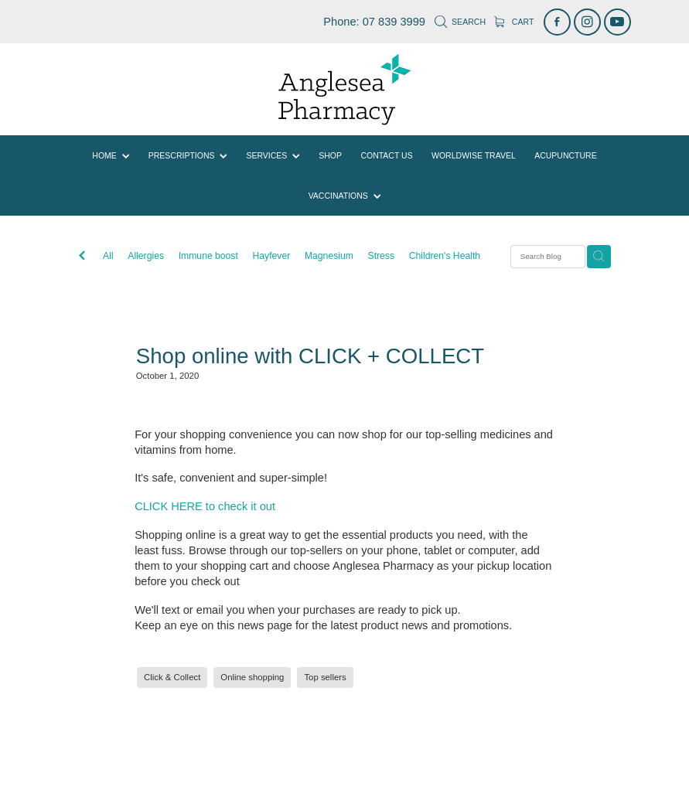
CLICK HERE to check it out (205, 506)
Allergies (146, 255)
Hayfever (272, 255)
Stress (381, 255)
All (108, 255)
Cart (514, 21)
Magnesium (329, 255)
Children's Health (444, 255)
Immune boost (208, 255)
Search (460, 21)
